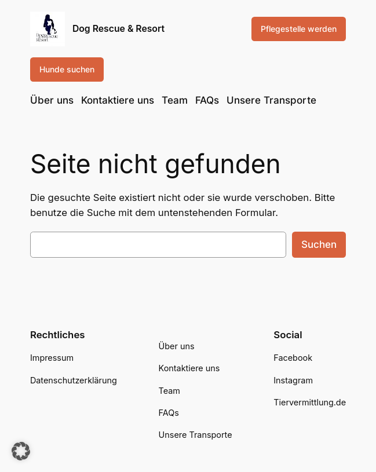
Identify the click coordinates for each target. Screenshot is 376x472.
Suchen (319, 244)
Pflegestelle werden (299, 29)
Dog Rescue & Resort (118, 28)
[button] (21, 451)
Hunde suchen (66, 69)
